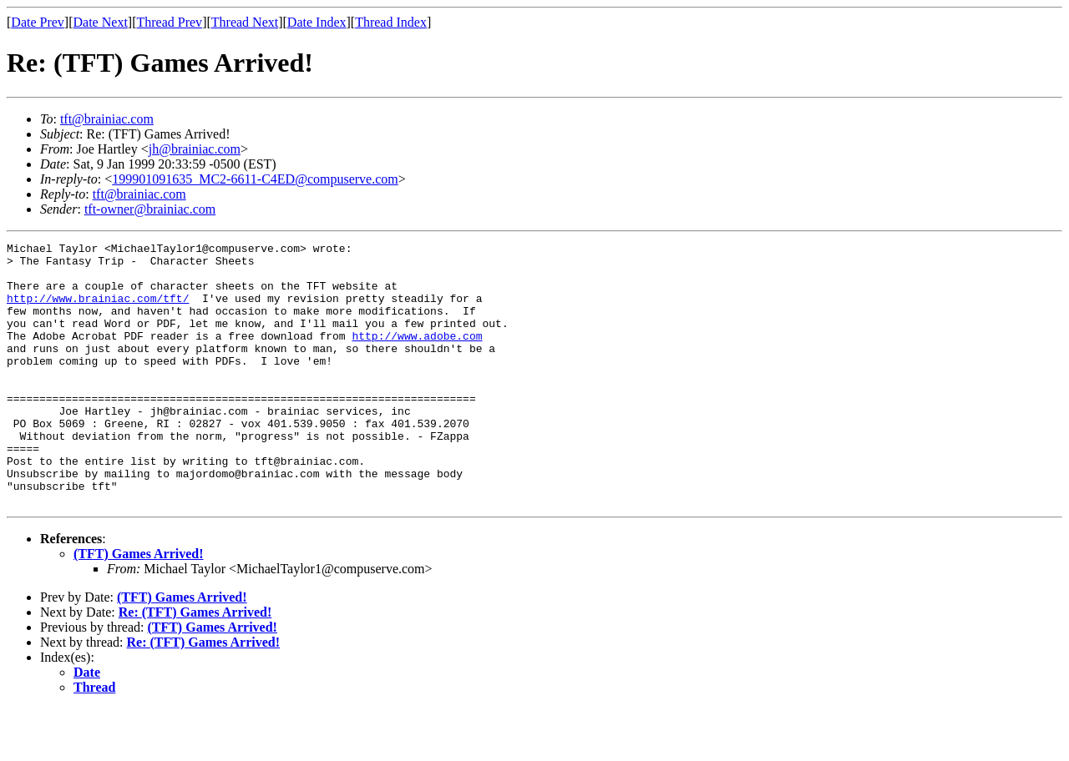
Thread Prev (169, 22)
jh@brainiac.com (195, 149)
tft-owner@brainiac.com (149, 209)
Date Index (317, 22)
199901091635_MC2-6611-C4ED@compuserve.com (255, 179)
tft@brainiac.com (107, 119)
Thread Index (391, 22)
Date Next (100, 22)
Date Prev (37, 22)
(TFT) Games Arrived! (138, 606)
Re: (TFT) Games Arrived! (195, 665)
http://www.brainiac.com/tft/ (98, 310)
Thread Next (244, 22)
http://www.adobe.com (417, 355)
